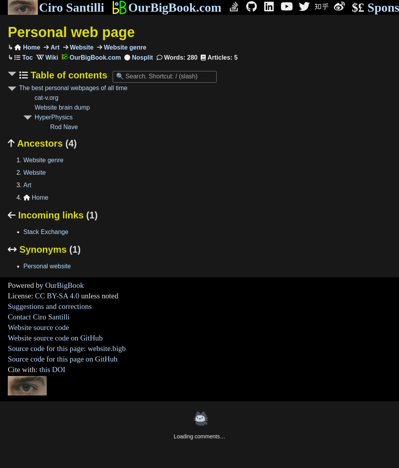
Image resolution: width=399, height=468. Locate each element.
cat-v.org (46, 97)
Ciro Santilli (56, 7)
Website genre (124, 47)
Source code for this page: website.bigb (67, 348)
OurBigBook (64, 285)
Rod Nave (64, 127)
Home (27, 47)
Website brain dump (62, 107)
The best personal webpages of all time (73, 88)
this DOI (52, 369)
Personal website (47, 266)
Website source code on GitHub (55, 338)
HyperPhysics (54, 117)
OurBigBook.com (166, 7)
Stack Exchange (46, 232)
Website (81, 47)
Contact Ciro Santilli (39, 317)
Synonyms (44, 249)
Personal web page (71, 32)
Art (54, 47)
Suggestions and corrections (50, 306)
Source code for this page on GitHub (62, 359)
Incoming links (53, 215)
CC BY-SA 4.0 (57, 296)
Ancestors (42, 143)
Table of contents (68, 75)
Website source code (38, 327)
